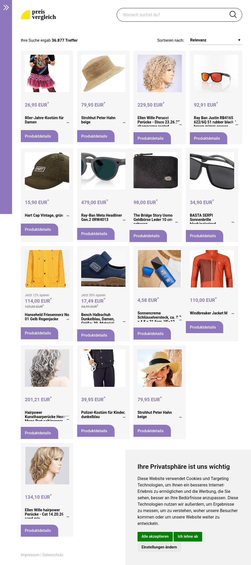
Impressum (30, 555)
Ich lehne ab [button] (188, 536)
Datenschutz (52, 555)
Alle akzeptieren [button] (155, 536)
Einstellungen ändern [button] (159, 547)
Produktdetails (38, 136)
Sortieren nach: (170, 40)
